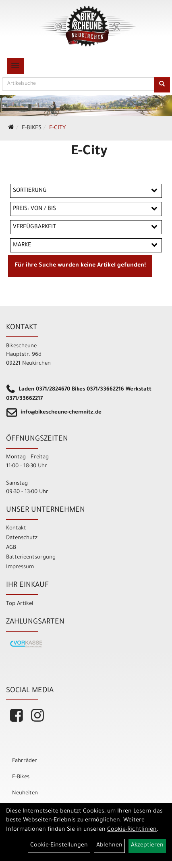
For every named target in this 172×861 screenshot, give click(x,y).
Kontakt (16, 528)
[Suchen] (162, 84)
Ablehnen (109, 845)
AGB (11, 548)
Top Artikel (19, 604)
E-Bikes (31, 128)
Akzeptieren (147, 845)
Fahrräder (24, 761)
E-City (57, 128)
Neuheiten (25, 793)
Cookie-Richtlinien (132, 830)
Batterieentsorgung (31, 557)
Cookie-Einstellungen (59, 845)
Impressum (20, 567)
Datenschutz (21, 538)
